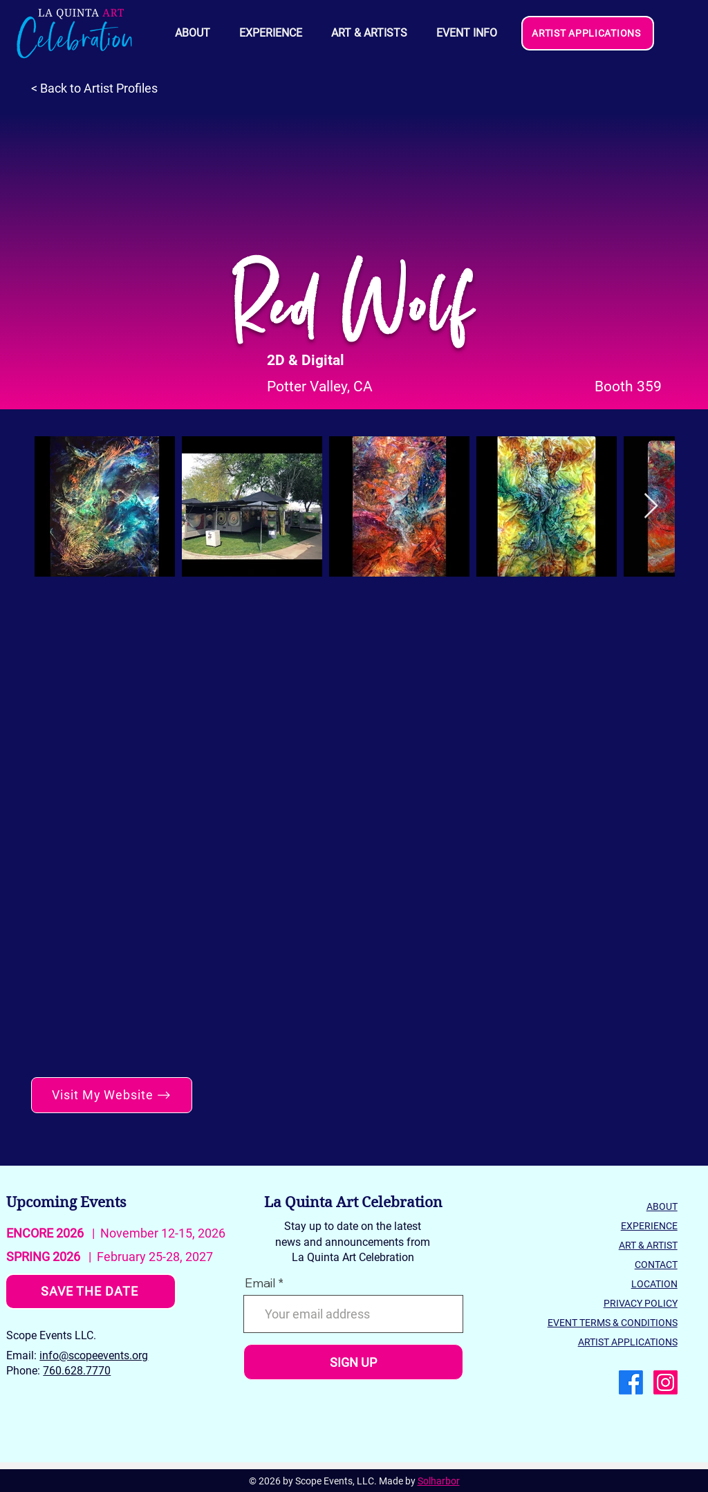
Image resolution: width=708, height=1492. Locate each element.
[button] (466, 33)
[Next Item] (651, 506)
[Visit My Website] (111, 1095)
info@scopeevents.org (93, 1355)
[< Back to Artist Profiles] (101, 88)
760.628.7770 (77, 1370)
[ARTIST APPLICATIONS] (587, 33)
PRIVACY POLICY (641, 1303)
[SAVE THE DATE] (90, 1291)
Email (260, 1283)
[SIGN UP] (353, 1362)
